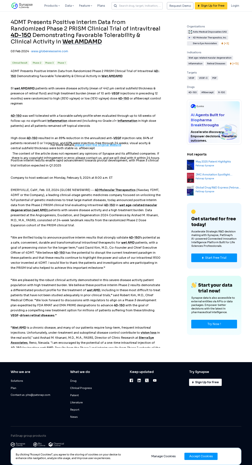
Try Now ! (214, 324)
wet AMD (21, 88)
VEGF (116, 93)
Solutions (17, 380)
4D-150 (21, 35)
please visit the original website (98, 145)
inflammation (57, 121)
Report (74, 409)
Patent (74, 395)
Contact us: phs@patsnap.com (30, 395)
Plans (101, 6)
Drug (73, 380)
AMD (95, 41)
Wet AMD (75, 41)
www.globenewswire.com (49, 51)
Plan (13, 388)
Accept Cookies (201, 456)
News (74, 417)
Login (235, 6)
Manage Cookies (163, 456)
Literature (76, 402)
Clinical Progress (81, 388)
